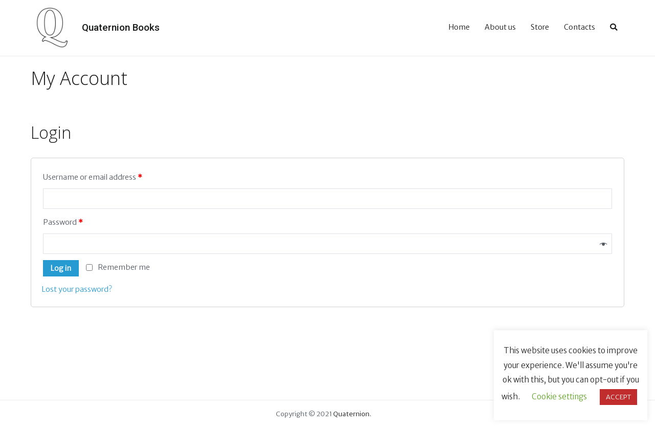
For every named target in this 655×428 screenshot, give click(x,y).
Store (540, 27)
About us (500, 27)
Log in (60, 268)
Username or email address (92, 177)
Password (63, 222)
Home (459, 27)
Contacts (579, 27)
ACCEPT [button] (618, 397)
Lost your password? (76, 289)
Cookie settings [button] (559, 396)
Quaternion (351, 414)
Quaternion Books (121, 27)
